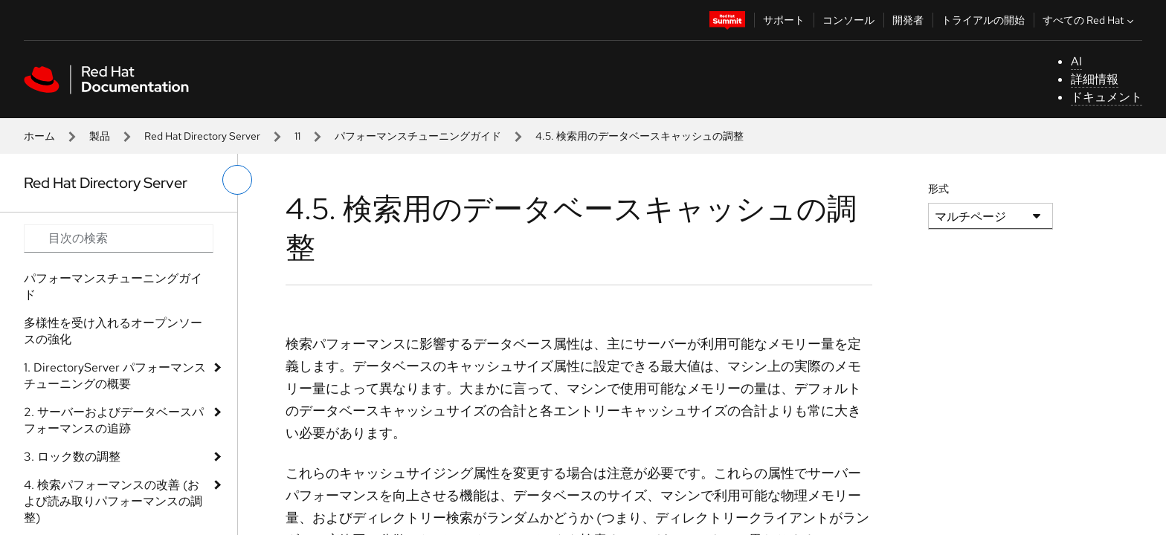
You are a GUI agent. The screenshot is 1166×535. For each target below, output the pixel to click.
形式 (938, 188)
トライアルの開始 (983, 20)
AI (1076, 61)
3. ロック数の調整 (72, 456)
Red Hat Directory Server (202, 136)
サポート (784, 20)
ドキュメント (1106, 97)
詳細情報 (1094, 79)
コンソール (848, 20)
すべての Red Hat (1090, 20)
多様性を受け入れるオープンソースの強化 (113, 331)
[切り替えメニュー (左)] (237, 180)
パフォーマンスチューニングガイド (418, 136)
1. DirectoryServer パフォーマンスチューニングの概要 (115, 376)
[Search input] (118, 238)
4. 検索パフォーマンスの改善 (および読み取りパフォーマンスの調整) (113, 501)
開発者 (908, 20)
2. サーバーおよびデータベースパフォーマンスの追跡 (114, 420)
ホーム (39, 136)
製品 (99, 136)
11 (297, 136)
